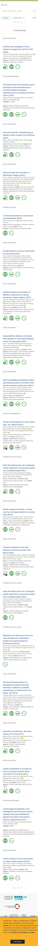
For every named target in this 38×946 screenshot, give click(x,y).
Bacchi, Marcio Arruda (11, 557)
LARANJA (20, 62)
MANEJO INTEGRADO (19, 355)
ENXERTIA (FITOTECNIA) (16, 397)
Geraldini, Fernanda (9, 142)
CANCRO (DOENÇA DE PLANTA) (18, 106)
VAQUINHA (12, 871)
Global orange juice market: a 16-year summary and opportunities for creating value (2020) (18, 512)
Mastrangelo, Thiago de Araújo (12, 865)
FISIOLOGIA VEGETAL (15, 267)
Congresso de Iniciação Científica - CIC (14, 481)
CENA (24, 307)
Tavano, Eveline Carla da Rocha (20, 429)
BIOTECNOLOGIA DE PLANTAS (12, 443)
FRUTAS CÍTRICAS (24, 146)
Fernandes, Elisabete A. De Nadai (25, 555)
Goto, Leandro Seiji (15, 703)
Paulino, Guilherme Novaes (11, 822)
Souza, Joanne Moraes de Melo (12, 427)
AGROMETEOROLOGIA (16, 189)
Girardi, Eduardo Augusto (15, 393)
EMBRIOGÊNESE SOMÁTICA (17, 439)
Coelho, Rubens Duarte (27, 300)
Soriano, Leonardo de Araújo (11, 430)
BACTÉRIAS (6, 110)
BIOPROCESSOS (24, 830)
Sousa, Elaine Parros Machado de (13, 647)
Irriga (9, 307)
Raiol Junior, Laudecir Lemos (11, 387)
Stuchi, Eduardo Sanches (22, 391)
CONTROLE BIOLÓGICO (27, 108)
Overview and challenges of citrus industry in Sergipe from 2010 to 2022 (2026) (18, 49)
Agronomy (11, 187)
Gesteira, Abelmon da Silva (16, 263)
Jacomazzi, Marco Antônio (13, 301)
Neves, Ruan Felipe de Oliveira (12, 646)
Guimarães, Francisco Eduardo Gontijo (14, 474)
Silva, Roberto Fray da (25, 177)
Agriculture (11, 395)
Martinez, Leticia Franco (24, 519)
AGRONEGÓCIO (13, 830)
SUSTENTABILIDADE (24, 228)
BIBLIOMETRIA (13, 191)
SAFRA (5, 786)
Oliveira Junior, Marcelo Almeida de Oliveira (17, 56)
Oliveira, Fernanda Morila (10, 97)
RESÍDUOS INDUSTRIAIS (20, 832)
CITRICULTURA (13, 60)
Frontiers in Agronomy (14, 349)
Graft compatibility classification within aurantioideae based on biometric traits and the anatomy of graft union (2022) (18, 382)
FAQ (5, 916)
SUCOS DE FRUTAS (14, 523)
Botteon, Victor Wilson (24, 863)
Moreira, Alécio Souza (15, 389)
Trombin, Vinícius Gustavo (25, 517)
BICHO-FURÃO (13, 351)
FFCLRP (12, 102)
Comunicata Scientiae (14, 58)
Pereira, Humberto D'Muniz (20, 699)
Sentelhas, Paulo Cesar (16, 183)
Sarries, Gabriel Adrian (26, 557)
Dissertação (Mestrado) (11, 76)
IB (23, 265)
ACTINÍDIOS (16, 108)
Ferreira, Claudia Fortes (22, 260)
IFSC (4, 483)
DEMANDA (21, 744)
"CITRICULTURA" (18, 18)
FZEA (22, 395)
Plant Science (12, 265)
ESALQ (29, 58)
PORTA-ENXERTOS (18, 399)
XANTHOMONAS (18, 487)
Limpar (34, 18)
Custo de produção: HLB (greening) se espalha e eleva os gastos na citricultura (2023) (19, 135)
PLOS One (11, 705)
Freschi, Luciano (8, 260)
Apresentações (12, 478)
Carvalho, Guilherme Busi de (11, 300)
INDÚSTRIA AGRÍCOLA (10, 62)
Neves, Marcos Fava (9, 517)
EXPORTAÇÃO (15, 525)
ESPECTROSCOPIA (14, 658)
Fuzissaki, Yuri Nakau (24, 473)
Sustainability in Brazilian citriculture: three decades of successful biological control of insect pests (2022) (18, 338)
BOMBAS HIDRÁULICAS (16, 309)
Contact (33, 916)
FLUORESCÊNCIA (26, 658)
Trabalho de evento (9, 207)
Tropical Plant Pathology (15, 521)
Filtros (5, 18)
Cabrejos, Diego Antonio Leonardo (13, 695)
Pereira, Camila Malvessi (19, 697)
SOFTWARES (7, 313)
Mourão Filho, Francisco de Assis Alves (15, 179)
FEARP (31, 521)
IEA (33, 187)
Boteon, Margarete (24, 140)
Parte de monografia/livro (12, 413)
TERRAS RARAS (13, 565)
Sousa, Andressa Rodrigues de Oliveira (14, 256)
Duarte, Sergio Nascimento (23, 303)
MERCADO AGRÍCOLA (25, 784)
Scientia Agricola (13, 869)
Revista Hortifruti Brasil (15, 144)
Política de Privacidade (14, 916)
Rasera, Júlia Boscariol (10, 177)
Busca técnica (24, 916)
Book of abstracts (13, 651)
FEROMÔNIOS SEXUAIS (17, 353)
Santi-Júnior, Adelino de (10, 863)
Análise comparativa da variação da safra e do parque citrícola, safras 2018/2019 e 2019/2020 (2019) (17, 771)
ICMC (29, 187)
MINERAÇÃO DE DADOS (20, 660)
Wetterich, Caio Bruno (28, 646)
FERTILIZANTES (8, 746)
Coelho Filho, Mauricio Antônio (22, 258)
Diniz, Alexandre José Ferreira (17, 345)
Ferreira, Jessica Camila (10, 473)
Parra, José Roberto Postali (11, 343)
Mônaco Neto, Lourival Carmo (12, 736)
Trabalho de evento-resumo (12, 457)
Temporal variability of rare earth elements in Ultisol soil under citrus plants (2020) (17, 550)
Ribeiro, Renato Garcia (9, 140)
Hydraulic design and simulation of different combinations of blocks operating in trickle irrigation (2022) (17, 294)
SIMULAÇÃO (26, 311)
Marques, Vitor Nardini (9, 519)
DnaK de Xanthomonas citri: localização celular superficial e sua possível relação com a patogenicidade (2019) (19, 594)
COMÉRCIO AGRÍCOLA (25, 60)
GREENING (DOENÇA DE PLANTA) (13, 148)
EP (26, 187)
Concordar (17, 941)
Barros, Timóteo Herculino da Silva (13, 305)
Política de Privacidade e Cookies (23, 932)
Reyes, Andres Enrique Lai (11, 559)
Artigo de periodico (9, 38)
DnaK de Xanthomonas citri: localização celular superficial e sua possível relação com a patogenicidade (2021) (19, 468)
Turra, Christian (7, 555)
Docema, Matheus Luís (26, 54)
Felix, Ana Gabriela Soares (11, 54)
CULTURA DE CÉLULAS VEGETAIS (23, 441)
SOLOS (21, 567)
